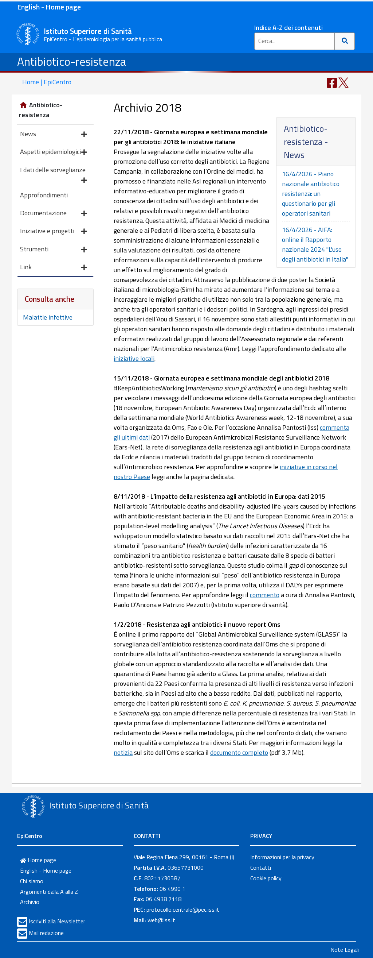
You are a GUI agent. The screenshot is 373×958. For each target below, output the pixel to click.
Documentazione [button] (53, 213)
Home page (38, 859)
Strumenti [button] (53, 249)
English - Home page (49, 6)
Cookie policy (266, 878)
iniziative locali (134, 358)
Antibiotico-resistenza (71, 61)
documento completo (239, 752)
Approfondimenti (44, 195)
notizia (123, 752)
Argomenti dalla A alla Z (49, 891)
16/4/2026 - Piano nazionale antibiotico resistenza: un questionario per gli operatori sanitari (310, 193)
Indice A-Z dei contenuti (288, 27)
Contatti (260, 867)
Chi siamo (31, 881)
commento (264, 595)
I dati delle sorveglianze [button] (53, 172)
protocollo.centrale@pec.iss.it (182, 909)
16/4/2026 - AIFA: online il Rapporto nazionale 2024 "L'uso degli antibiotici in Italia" (315, 244)
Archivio (29, 901)
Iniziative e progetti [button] (53, 231)
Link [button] (53, 267)
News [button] (53, 134)
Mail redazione (46, 932)
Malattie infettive (47, 317)
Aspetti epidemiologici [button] (53, 152)
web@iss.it (161, 920)
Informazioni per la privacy (282, 857)
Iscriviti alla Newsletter (57, 921)
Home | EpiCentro (46, 82)
